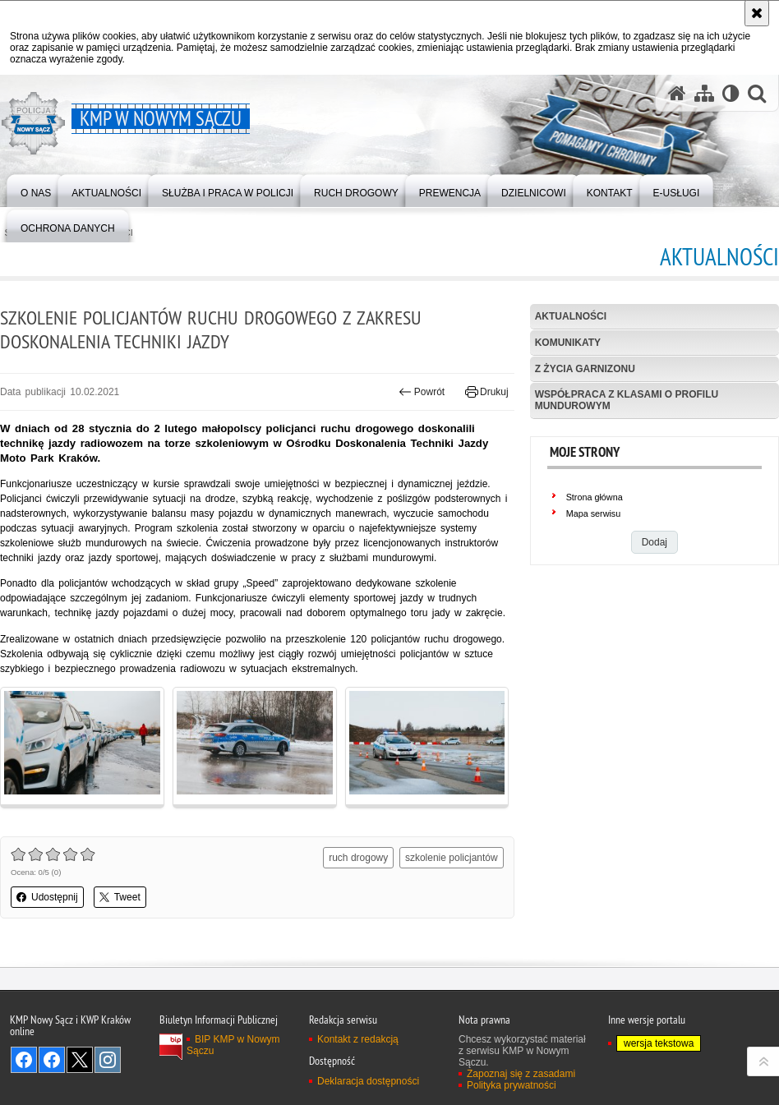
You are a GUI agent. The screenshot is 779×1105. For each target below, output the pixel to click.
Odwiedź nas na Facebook (24, 1060)
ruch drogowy (358, 857)
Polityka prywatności (511, 1085)
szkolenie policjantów (451, 857)
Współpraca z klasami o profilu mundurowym (627, 400)
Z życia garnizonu (585, 369)
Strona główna (594, 497)
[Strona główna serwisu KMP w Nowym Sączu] (677, 93)
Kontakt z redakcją (358, 1039)
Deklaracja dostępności (368, 1081)
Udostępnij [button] (47, 897)
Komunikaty (568, 342)
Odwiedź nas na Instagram (107, 1060)
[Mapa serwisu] (704, 93)
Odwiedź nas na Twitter (80, 1060)
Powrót (422, 391)
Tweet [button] (120, 897)
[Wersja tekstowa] (731, 93)
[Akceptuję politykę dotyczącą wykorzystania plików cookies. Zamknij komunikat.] (756, 13)
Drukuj (487, 391)
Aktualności (570, 316)
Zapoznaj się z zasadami (521, 1074)
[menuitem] (35, 189)
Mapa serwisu (593, 513)
